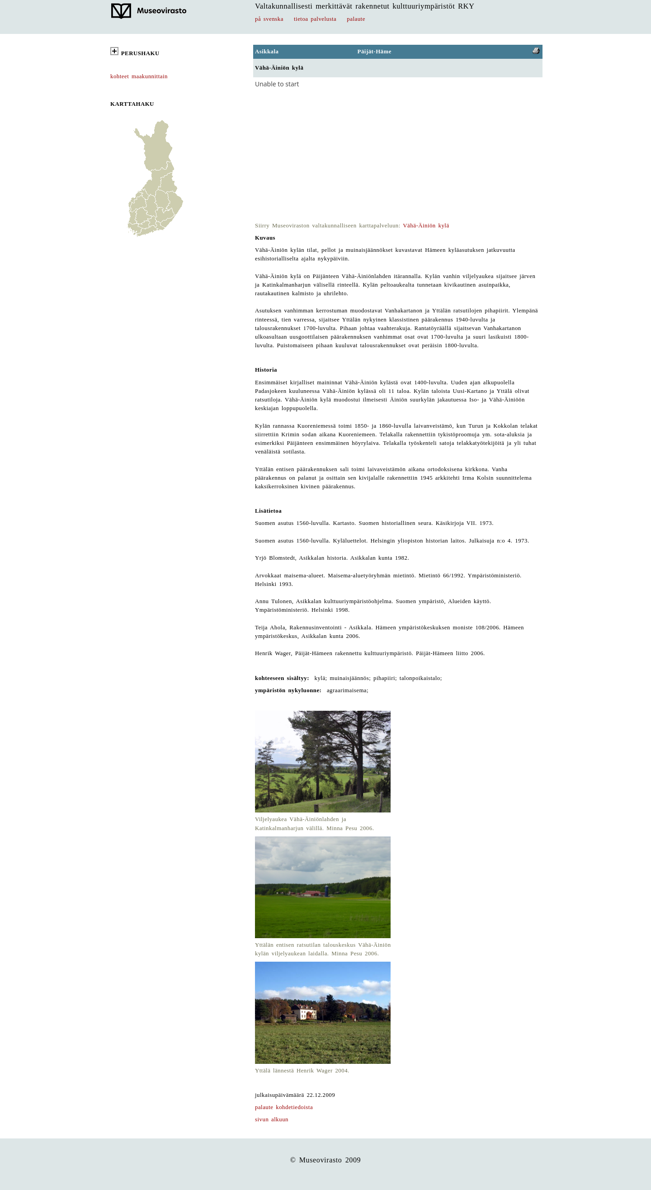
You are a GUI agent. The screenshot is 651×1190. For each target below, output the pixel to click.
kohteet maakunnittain (139, 76)
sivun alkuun (271, 1119)
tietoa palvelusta (315, 19)
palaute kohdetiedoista (284, 1107)
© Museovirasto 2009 (325, 1160)
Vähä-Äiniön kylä (426, 225)
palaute (356, 19)
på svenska (269, 19)
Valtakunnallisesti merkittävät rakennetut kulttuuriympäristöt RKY (365, 6)
